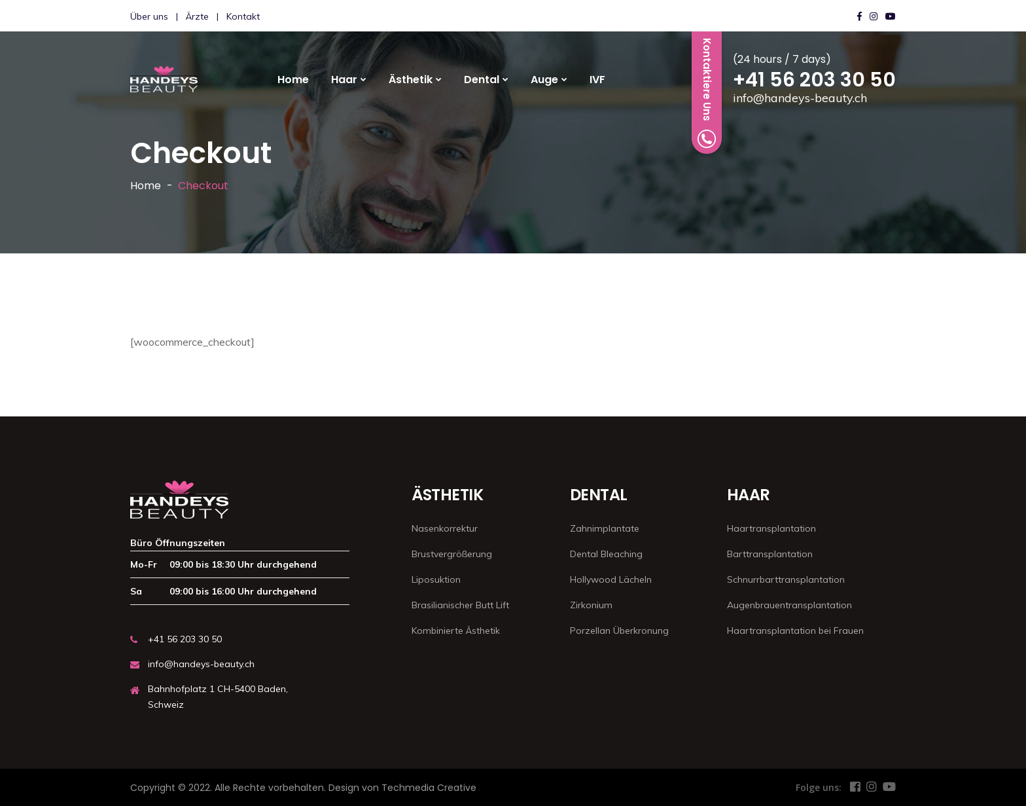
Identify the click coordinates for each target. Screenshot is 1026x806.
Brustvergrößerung (452, 554)
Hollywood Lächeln (611, 579)
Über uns (149, 16)
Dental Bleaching (606, 554)
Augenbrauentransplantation (789, 605)
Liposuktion (436, 579)
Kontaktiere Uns (707, 93)
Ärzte (197, 16)
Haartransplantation (771, 528)
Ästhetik (411, 79)
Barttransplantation (770, 554)
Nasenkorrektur (445, 528)
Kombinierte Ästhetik (456, 630)
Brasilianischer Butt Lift (460, 605)
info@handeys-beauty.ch (800, 97)
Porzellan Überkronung (619, 630)
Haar (344, 79)
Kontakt (243, 16)
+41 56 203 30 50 (814, 80)
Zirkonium (591, 605)
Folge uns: (818, 787)
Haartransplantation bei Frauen (795, 630)
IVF (597, 79)
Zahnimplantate (604, 528)
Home (293, 79)
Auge (544, 79)
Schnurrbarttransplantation (786, 579)
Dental (481, 79)
